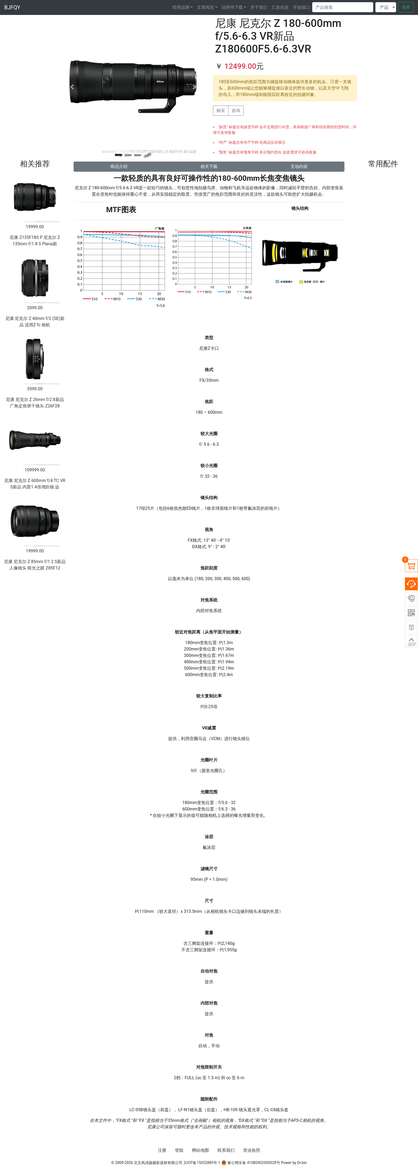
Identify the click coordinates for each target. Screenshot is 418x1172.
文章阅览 (205, 7)
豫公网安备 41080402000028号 (250, 1163)
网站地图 (200, 1150)
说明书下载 (232, 7)
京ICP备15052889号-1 (201, 1163)
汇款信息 (280, 7)
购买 (220, 110)
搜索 (406, 7)
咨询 (236, 110)
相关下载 (209, 166)
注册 (162, 1150)
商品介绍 (118, 166)
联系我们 (226, 1150)
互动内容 (299, 166)
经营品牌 (181, 7)
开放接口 (301, 7)
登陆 (179, 1150)
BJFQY (12, 7)
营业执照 (251, 1150)
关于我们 (258, 7)
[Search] (342, 7)
